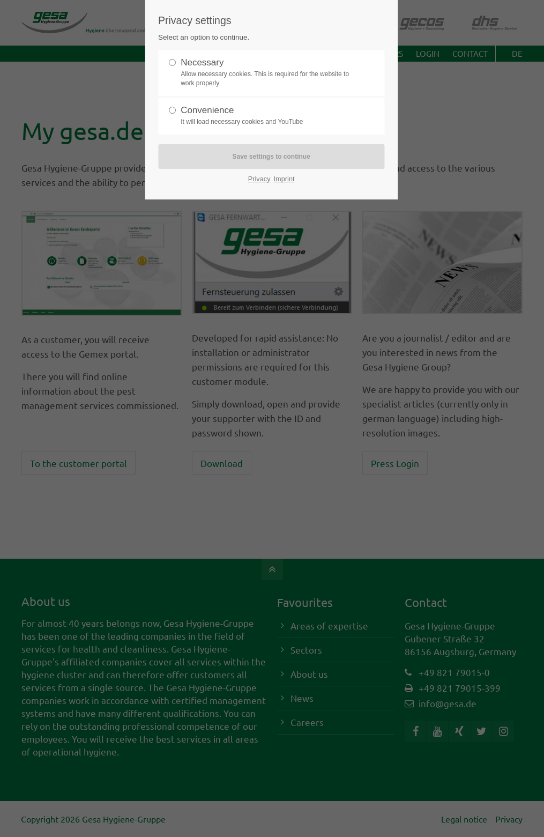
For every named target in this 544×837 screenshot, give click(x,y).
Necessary (267, 72)
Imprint (284, 179)
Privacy (259, 179)
